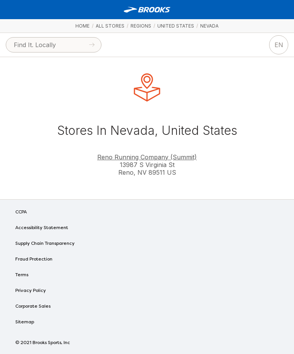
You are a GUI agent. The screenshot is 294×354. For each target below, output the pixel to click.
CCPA (21, 212)
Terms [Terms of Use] (21, 275)
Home (82, 26)
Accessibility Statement (41, 228)
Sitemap (24, 322)
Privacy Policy (30, 290)
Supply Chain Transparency (45, 243)
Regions (141, 26)
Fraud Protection (33, 259)
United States (175, 26)
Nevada (209, 26)
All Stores (110, 26)
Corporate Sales (33, 306)
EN (278, 45)
